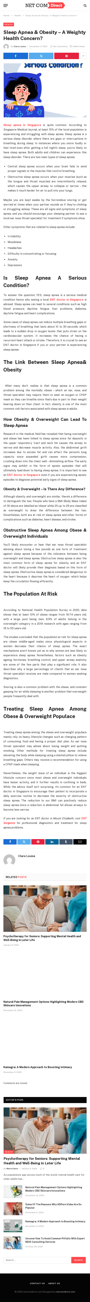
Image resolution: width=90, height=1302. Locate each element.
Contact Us (37, 1283)
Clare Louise (20, 46)
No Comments (59, 46)
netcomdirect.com (65, 1292)
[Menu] (5, 5)
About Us (54, 1283)
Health (9, 24)
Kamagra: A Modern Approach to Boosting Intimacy (37, 1067)
